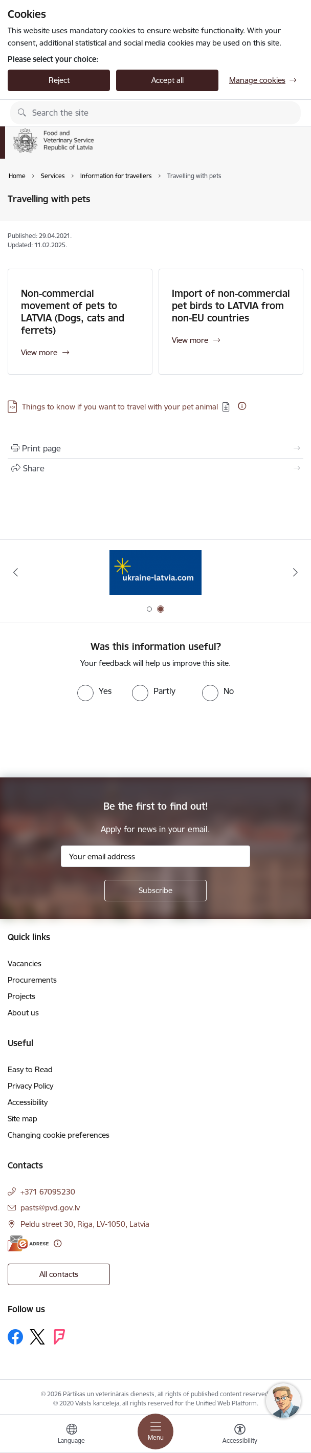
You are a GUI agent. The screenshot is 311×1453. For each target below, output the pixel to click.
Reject (59, 80)
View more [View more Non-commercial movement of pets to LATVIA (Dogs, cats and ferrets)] (39, 352)
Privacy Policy (30, 1086)
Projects (21, 996)
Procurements (32, 980)
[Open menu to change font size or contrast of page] (240, 1435)
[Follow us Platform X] (37, 1336)
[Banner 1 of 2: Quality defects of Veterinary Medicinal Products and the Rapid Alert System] (155, 572)
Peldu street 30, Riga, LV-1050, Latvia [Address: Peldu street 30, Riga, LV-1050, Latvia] (84, 1224)
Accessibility (28, 1102)
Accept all (167, 80)
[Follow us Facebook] (15, 1336)
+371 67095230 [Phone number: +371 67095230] (47, 1192)
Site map (22, 1118)
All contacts (58, 1274)
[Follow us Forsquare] (59, 1336)
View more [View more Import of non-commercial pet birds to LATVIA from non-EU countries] (190, 340)
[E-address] (28, 1243)
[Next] (295, 572)
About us (23, 1012)
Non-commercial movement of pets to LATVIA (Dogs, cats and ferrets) (72, 311)
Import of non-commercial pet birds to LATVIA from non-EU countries (231, 305)
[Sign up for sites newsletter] (155, 890)
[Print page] (155, 448)
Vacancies (24, 963)
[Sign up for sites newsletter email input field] (155, 856)
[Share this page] (155, 468)
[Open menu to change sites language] (72, 1435)
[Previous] (15, 572)
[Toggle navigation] (155, 1431)
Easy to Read (30, 1069)
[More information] (242, 406)
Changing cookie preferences (58, 1135)
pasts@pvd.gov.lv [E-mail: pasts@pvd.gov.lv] (50, 1207)
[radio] (94, 691)
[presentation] (85, 740)
